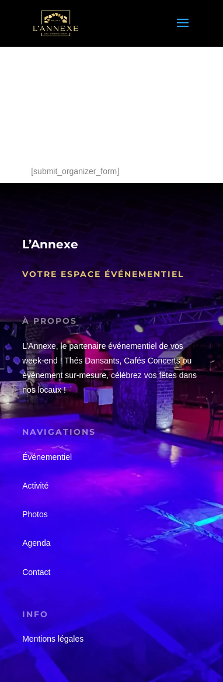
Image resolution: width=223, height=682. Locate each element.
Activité (35, 485)
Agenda (36, 543)
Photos (35, 514)
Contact (36, 572)
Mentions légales (52, 638)
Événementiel (47, 457)
